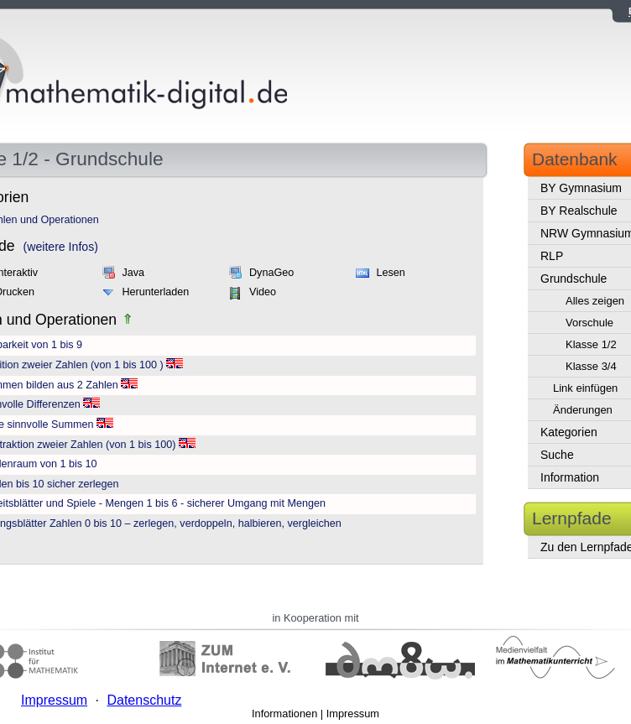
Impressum (352, 713)
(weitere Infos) (60, 246)
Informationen (284, 713)
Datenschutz (144, 700)
